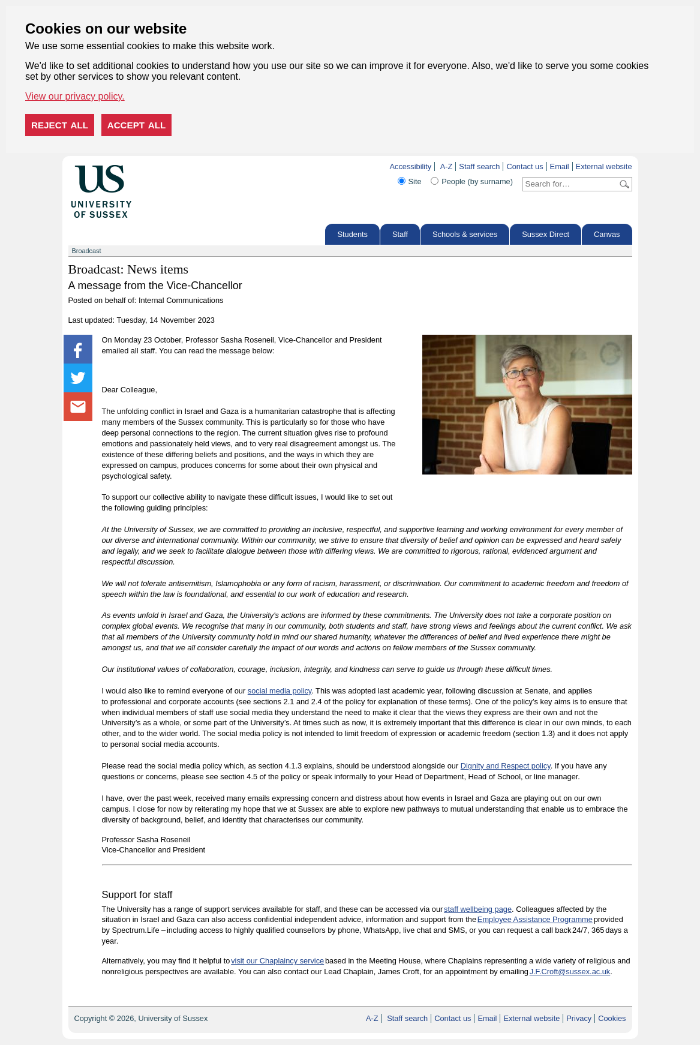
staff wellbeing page (478, 909)
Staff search (479, 166)
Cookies (612, 1018)
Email (559, 166)
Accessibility (410, 166)
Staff (400, 234)
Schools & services (464, 234)
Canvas (607, 234)
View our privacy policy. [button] (75, 96)
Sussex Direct (545, 234)
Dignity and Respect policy (506, 765)
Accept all (136, 125)
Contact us (524, 166)
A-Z (446, 166)
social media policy (279, 690)
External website (604, 166)
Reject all (59, 125)
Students (352, 234)
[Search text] (570, 184)
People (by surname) (477, 181)
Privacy (578, 1018)
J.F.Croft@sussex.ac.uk (570, 971)
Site (415, 181)
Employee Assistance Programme (535, 919)
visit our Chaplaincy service (277, 960)
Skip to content (156, 166)
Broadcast (86, 250)
